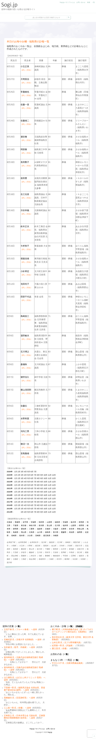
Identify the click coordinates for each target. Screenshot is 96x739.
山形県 (49, 522)
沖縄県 (55, 536)
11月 (50, 475)
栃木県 (73, 522)
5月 (28, 472)
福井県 (65, 525)
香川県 (55, 532)
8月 (38, 475)
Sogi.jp (50, 732)
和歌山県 (80, 529)
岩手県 (25, 522)
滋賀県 (39, 529)
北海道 (9, 522)
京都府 (47, 529)
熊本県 (21, 536)
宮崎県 (37, 536)
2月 (19, 472)
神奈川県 (32, 525)
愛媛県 (63, 532)
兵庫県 (63, 529)
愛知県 (23, 529)
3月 (22, 472)
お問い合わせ (80, 2)
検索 (88, 2)
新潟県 (41, 525)
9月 (41, 475)
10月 (45, 475)
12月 (54, 475)
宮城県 (33, 522)
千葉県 (15, 525)
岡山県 (23, 532)
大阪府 (55, 529)
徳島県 (47, 532)
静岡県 (15, 529)
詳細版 (79, 626)
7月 (35, 472)
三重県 (31, 529)
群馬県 (81, 522)
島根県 (15, 532)
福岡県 (79, 532)
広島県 (31, 532)
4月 (25, 472)
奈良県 (71, 529)
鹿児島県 (46, 536)
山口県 (39, 532)
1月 (15, 472)
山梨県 (73, 525)
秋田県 (41, 522)
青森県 (17, 522)
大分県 (29, 536)
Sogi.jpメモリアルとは (67, 2)
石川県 (57, 525)
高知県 (71, 532)
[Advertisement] (48, 30)
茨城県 (65, 522)
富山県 (49, 525)
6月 (31, 472)
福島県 (57, 522)
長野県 (81, 525)
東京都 (23, 525)
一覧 (93, 2)
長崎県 (13, 536)
